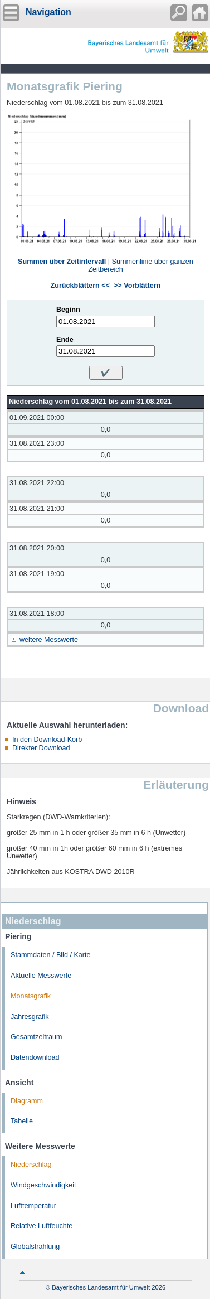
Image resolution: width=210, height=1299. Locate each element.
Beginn (68, 309)
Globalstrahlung (35, 1246)
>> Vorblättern (137, 285)
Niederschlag (31, 1164)
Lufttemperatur (33, 1206)
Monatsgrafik (31, 996)
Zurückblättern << (80, 285)
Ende (65, 340)
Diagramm (27, 1101)
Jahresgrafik (30, 1017)
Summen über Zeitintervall (62, 261)
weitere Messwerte (48, 640)
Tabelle (22, 1121)
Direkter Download (41, 748)
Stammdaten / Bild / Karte (51, 955)
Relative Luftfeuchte (41, 1226)
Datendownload (35, 1057)
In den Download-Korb (47, 739)
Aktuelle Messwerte (41, 975)
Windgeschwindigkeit (43, 1185)
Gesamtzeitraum (36, 1037)
